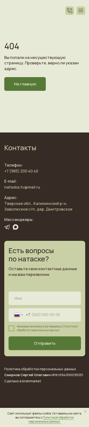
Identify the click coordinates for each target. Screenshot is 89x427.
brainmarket (31, 381)
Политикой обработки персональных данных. (51, 419)
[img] (11, 11)
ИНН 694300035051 (43, 375)
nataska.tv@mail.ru (22, 187)
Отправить (45, 343)
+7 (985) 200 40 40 (21, 171)
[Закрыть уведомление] (85, 411)
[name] (45, 298)
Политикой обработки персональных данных (47, 328)
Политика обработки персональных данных (40, 369)
